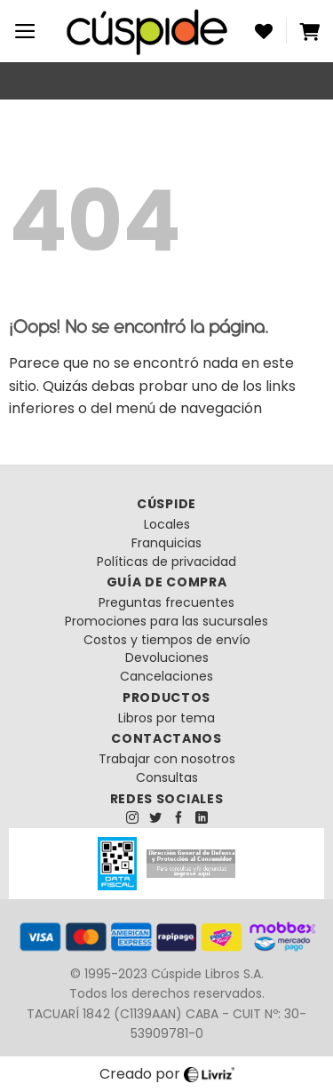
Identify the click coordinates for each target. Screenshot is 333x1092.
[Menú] (25, 31)
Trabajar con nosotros (167, 759)
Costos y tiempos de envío (166, 640)
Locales (167, 524)
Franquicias (166, 543)
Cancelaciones (166, 676)
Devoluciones (167, 657)
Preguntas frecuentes (166, 602)
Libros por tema (166, 718)
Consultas (167, 777)
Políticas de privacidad (166, 561)
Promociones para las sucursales (166, 621)
